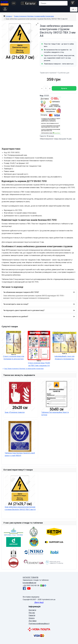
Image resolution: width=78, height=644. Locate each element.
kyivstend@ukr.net (29, 583)
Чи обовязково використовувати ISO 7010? (21, 292)
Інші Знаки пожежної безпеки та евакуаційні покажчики (23, 369)
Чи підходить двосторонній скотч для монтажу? (23, 310)
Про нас (32, 613)
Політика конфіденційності (39, 623)
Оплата (31, 618)
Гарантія (32, 615)
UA (73, 9)
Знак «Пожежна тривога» (15, 412)
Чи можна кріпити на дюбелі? (15, 316)
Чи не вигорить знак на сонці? (15, 304)
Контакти (32, 610)
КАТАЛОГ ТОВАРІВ (30, 577)
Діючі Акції (39, 602)
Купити (64, 88)
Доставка (32, 621)
